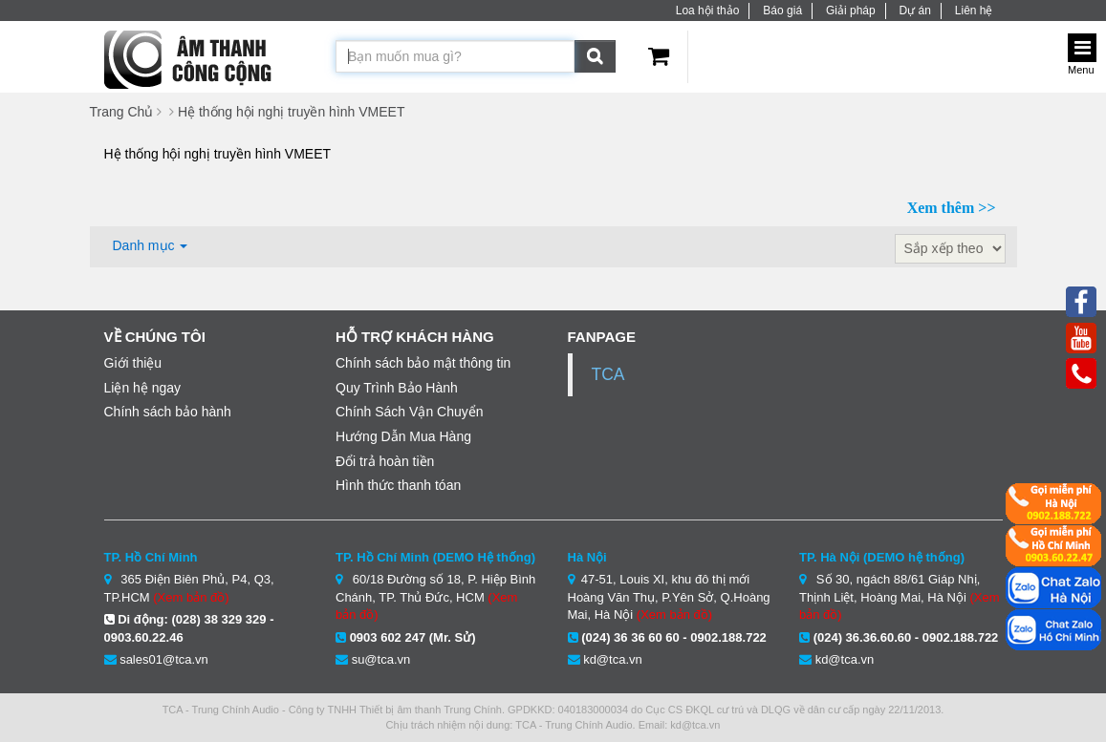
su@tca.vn (381, 659)
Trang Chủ (122, 111)
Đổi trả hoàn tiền (385, 461)
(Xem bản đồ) (190, 597)
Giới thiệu (133, 363)
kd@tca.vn (612, 659)
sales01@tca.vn (163, 659)
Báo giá (782, 10)
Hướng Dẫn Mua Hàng (403, 436)
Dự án (915, 10)
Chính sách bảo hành (167, 411)
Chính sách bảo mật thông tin (423, 363)
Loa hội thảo (708, 10)
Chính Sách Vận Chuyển (410, 411)
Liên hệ (974, 10)
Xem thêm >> (951, 208)
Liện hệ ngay (143, 387)
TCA (608, 374)
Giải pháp (851, 10)
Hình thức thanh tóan (398, 485)
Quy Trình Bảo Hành (397, 387)
